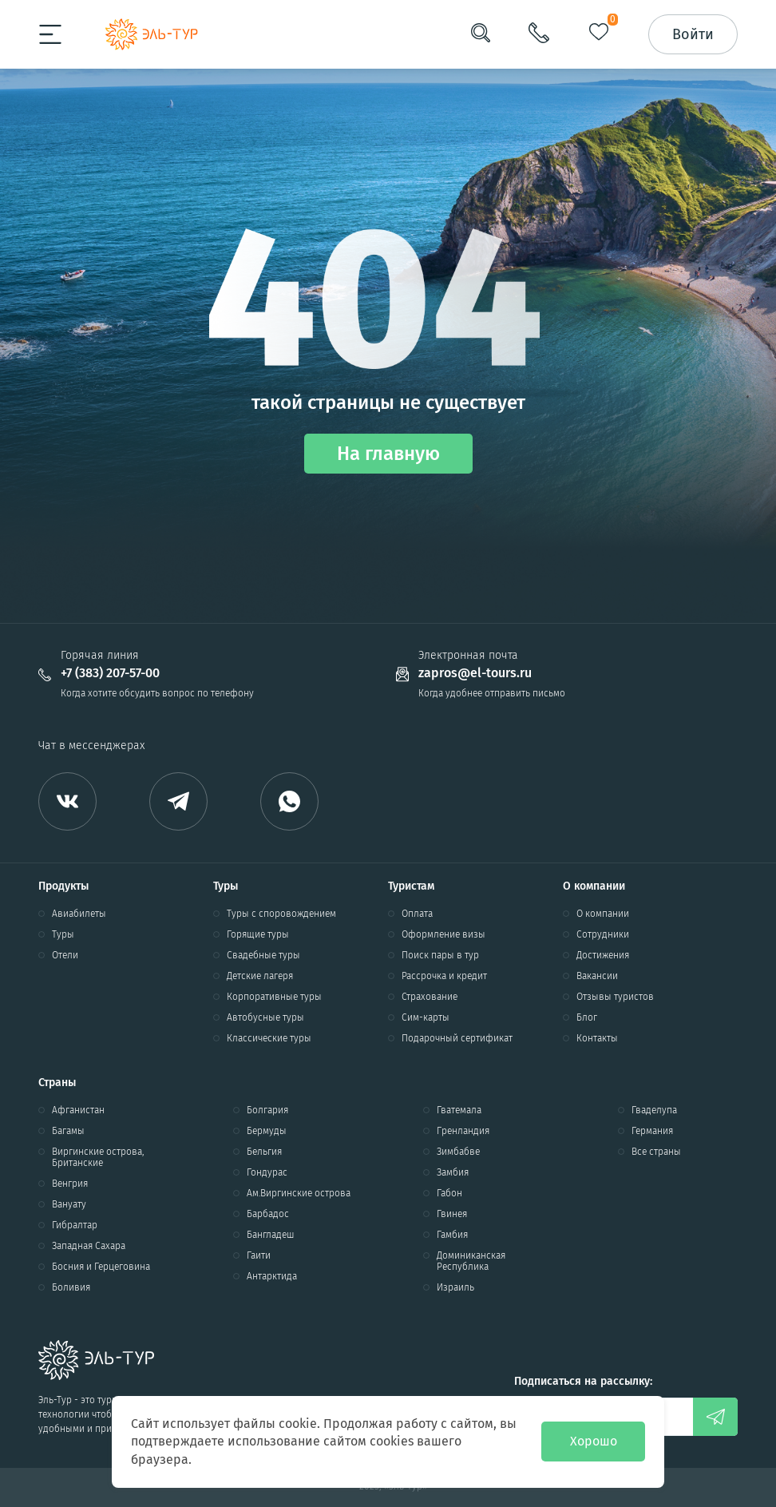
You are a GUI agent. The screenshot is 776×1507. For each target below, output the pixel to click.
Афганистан (78, 1110)
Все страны (656, 1151)
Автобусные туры (265, 1017)
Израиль (455, 1287)
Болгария (267, 1110)
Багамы (68, 1130)
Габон (449, 1193)
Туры (63, 934)
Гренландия (463, 1130)
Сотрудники (602, 934)
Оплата (417, 913)
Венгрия (70, 1183)
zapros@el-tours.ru (475, 673)
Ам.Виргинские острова (298, 1193)
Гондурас (267, 1172)
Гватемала (459, 1110)
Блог (586, 1017)
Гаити (259, 1255)
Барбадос (268, 1213)
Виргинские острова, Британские (98, 1157)
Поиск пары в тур (440, 955)
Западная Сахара (88, 1245)
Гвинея (452, 1213)
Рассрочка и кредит (444, 976)
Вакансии (597, 976)
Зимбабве (458, 1151)
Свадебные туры (263, 955)
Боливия (71, 1287)
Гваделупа (654, 1110)
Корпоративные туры (274, 996)
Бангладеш (271, 1234)
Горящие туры (258, 934)
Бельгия (264, 1151)
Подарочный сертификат (457, 1038)
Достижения (602, 955)
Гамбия (452, 1234)
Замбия (453, 1172)
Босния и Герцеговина (101, 1266)
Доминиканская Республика (471, 1261)
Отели (65, 955)
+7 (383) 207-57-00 (110, 673)
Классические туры (269, 1038)
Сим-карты (425, 1017)
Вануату (69, 1204)
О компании (602, 913)
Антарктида (272, 1276)
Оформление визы (443, 934)
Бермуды (267, 1130)
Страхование (429, 996)
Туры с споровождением (281, 913)
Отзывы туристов (615, 996)
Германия (652, 1130)
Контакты (597, 1038)
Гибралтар (74, 1225)
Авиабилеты (79, 913)
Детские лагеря (260, 976)
